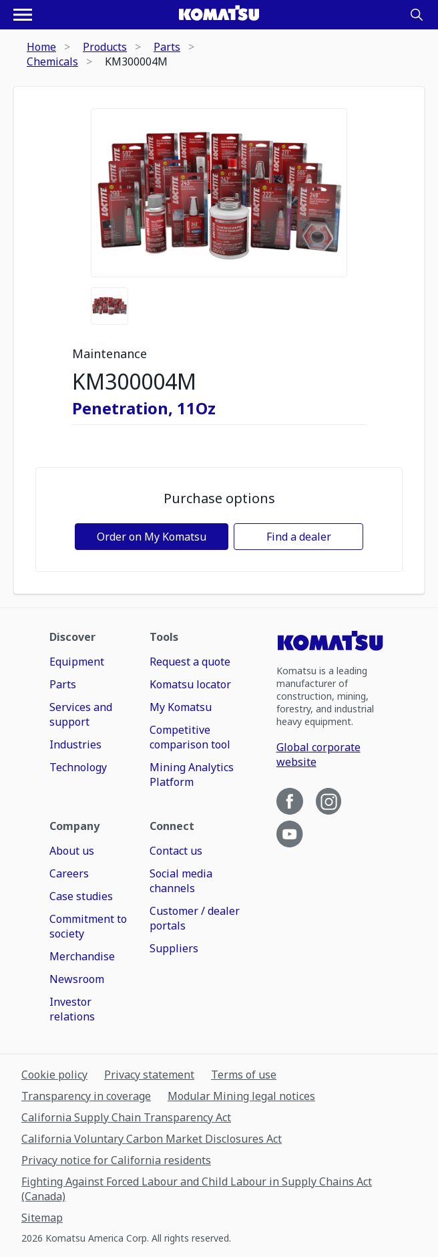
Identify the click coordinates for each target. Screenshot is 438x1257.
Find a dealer (298, 536)
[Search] (417, 15)
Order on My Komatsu (151, 536)
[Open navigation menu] (22, 14)
